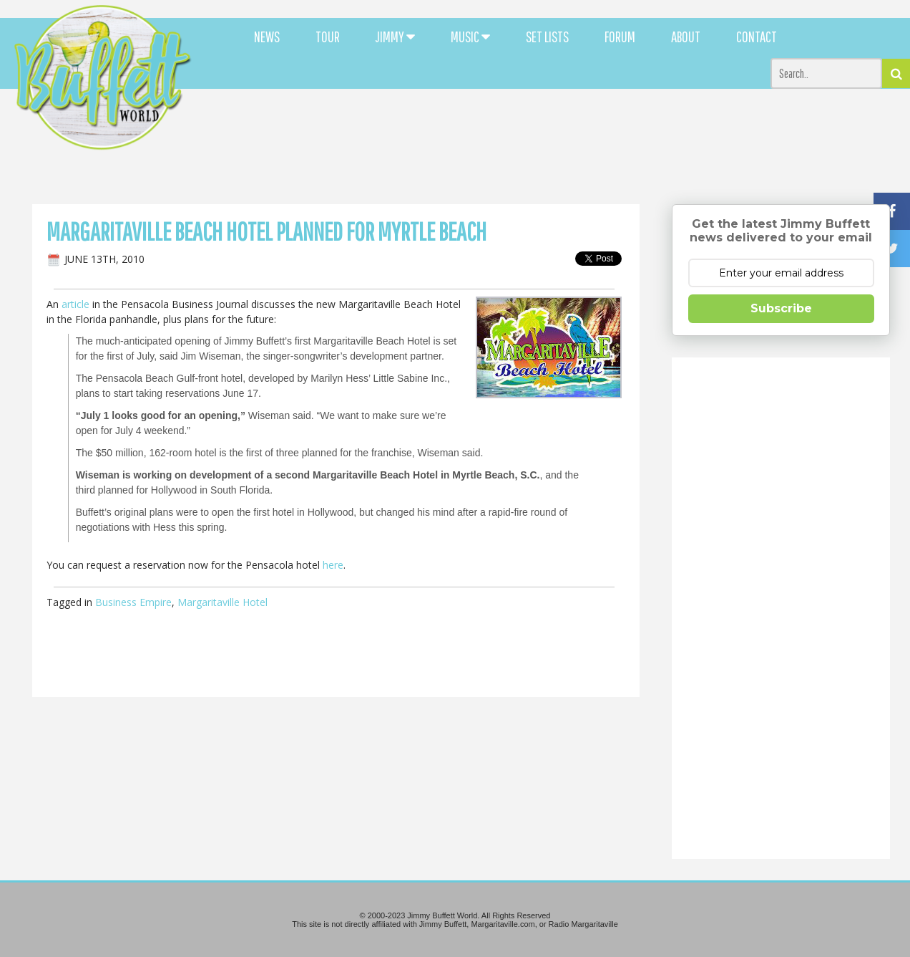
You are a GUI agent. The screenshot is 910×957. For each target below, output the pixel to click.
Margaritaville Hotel (222, 602)
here (333, 565)
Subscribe (781, 308)
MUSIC (470, 36)
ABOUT (685, 36)
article (75, 304)
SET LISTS (547, 36)
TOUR (327, 36)
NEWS (267, 36)
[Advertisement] (556, 129)
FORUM (620, 36)
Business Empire (133, 602)
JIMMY (395, 36)
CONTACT (756, 36)
